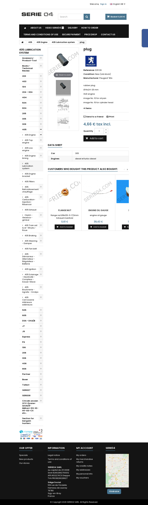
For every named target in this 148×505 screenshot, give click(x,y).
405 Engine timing (29, 157)
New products (26, 459)
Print (111, 116)
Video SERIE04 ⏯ (54, 27)
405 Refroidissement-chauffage (31, 189)
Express (26, 336)
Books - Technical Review (27, 68)
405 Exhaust (30, 209)
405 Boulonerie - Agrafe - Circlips (30, 289)
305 (24, 118)
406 (24, 363)
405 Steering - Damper (29, 242)
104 (24, 86)
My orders (81, 455)
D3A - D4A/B (28, 320)
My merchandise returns (84, 460)
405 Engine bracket (29, 175)
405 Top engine (27, 141)
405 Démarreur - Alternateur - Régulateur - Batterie (28, 259)
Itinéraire (114, 491)
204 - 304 (27, 92)
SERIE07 (26, 390)
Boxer (25, 379)
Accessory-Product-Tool (29, 59)
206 (24, 352)
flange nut (64, 210)
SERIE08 (26, 395)
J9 (23, 331)
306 (24, 358)
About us (35, 27)
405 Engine (30, 134)
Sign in (103, 4)
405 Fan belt (30, 248)
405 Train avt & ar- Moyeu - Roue (29, 228)
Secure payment (71, 34)
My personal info (84, 473)
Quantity (88, 131)
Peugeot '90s (105, 78)
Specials (23, 455)
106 (24, 347)
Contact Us (108, 34)
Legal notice (54, 455)
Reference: (89, 70)
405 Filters (29, 181)
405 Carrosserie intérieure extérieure (28, 301)
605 (24, 315)
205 (24, 113)
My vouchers (82, 477)
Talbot (25, 384)
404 (24, 97)
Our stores (24, 463)
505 (24, 310)
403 (24, 81)
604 (24, 108)
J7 (23, 326)
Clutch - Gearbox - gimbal (27, 217)
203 (24, 76)
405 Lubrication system (27, 166)
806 (24, 368)
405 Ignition (30, 269)
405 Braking (30, 235)
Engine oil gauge (98, 210)
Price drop (90, 34)
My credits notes (84, 465)
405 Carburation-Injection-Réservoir (28, 201)
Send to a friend (94, 116)
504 (24, 102)
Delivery (73, 27)
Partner (26, 374)
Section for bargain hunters (28, 421)
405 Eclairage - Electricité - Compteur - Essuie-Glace (30, 278)
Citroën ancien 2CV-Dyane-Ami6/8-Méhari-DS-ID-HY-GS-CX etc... (30, 406)
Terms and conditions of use (40, 34)
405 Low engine (27, 149)
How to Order (89, 27)
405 (24, 129)
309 (24, 124)
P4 (23, 342)
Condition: (89, 74)
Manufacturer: (91, 78)
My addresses (83, 469)
